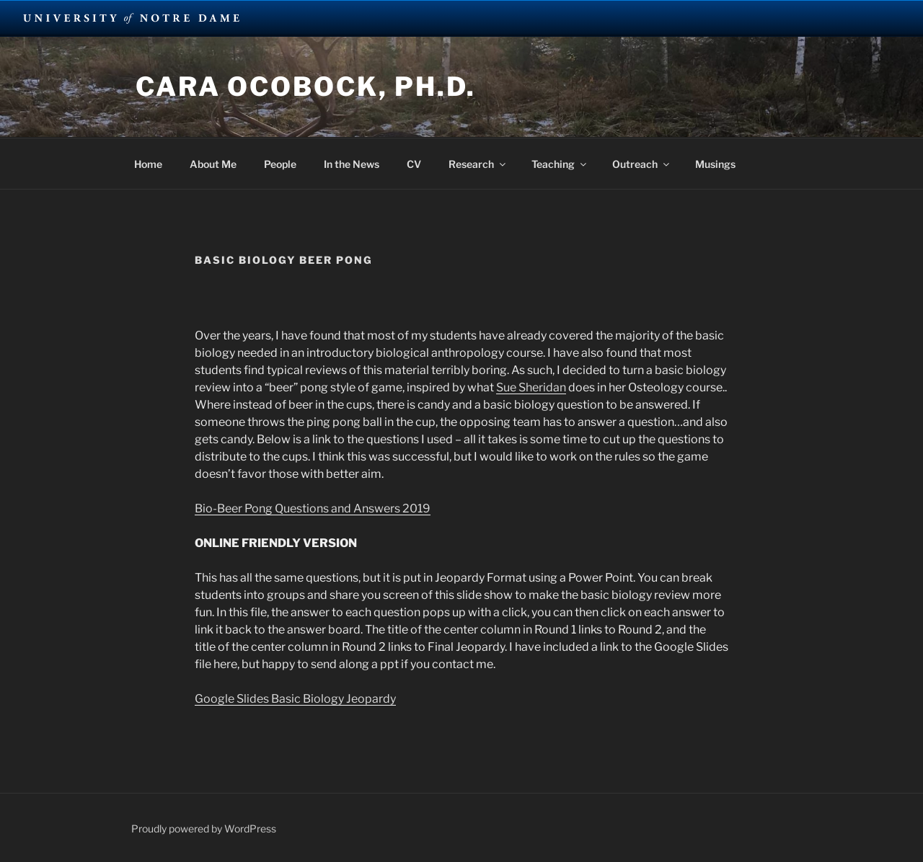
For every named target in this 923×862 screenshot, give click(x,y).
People (280, 164)
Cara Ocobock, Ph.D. (306, 86)
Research (478, 164)
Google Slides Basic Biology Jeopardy (295, 699)
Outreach (641, 164)
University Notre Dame (131, 18)
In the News (351, 164)
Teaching (559, 164)
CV (414, 164)
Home (148, 164)
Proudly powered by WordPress (203, 828)
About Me (213, 164)
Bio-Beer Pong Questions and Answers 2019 (312, 508)
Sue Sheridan (531, 387)
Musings (715, 164)
